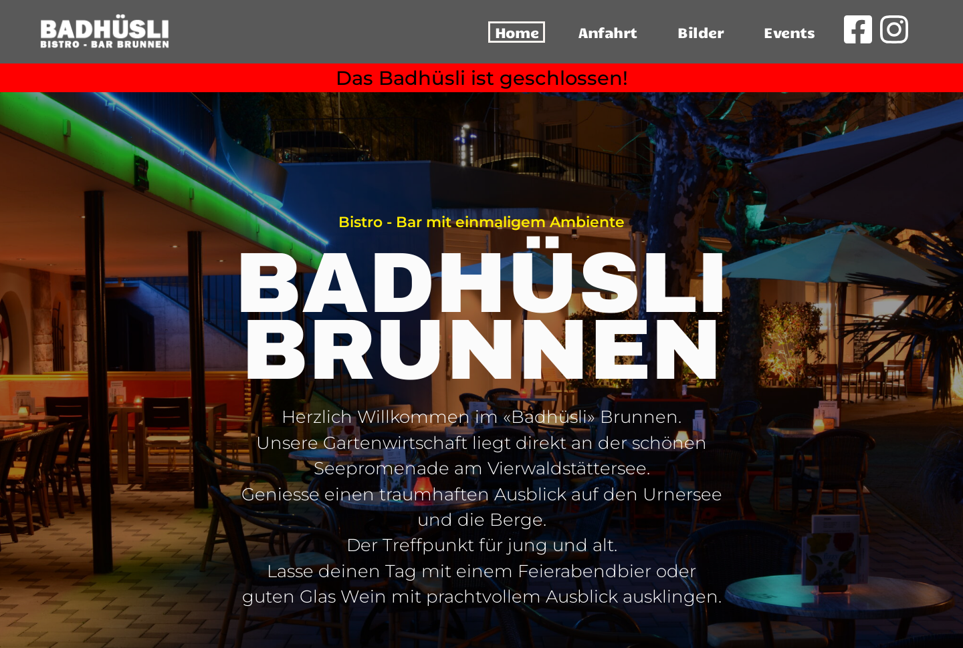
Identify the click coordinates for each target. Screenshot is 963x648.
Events (789, 32)
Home (516, 32)
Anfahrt (607, 32)
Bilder (700, 32)
